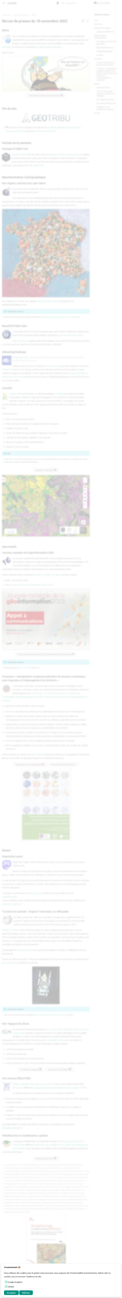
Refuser (26, 1292)
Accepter (11, 1292)
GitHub (11, 1286)
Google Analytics (15, 1282)
